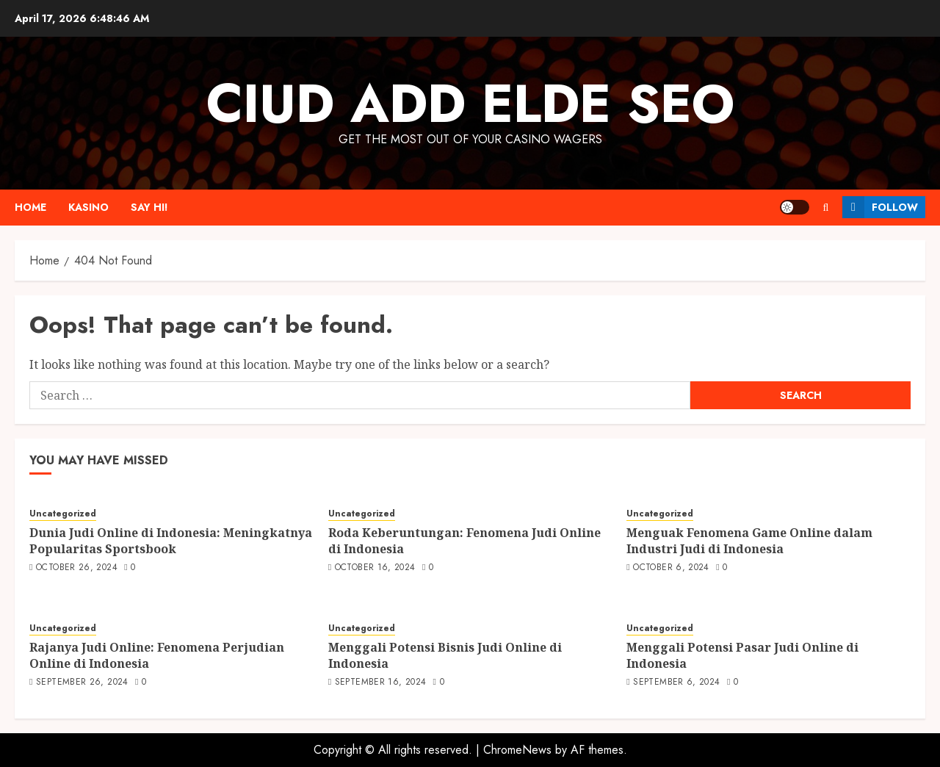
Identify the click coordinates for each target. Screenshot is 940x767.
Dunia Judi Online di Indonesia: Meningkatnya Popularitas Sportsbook (170, 541)
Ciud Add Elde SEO (470, 103)
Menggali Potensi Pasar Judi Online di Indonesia (742, 655)
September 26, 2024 (82, 682)
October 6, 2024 (671, 568)
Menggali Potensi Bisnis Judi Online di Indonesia (445, 655)
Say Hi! (149, 207)
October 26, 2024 (77, 568)
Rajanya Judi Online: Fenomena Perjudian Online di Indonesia (156, 655)
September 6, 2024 (676, 682)
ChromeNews (517, 749)
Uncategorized (62, 514)
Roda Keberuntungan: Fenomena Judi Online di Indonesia (464, 541)
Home (30, 207)
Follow (880, 207)
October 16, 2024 (375, 568)
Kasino (88, 207)
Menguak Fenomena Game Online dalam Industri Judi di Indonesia (749, 541)
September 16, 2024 (380, 682)
